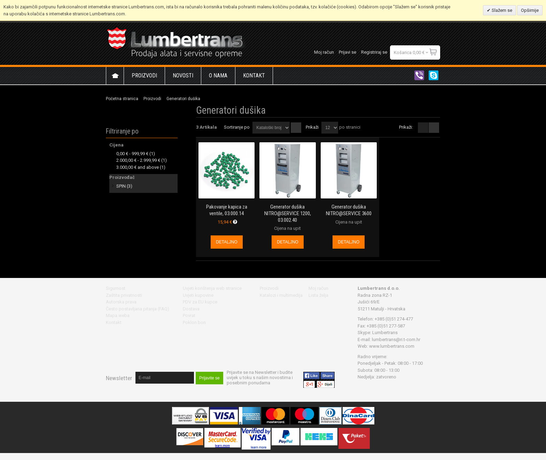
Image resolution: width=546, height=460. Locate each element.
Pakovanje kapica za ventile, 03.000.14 (226, 210)
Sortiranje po (237, 127)
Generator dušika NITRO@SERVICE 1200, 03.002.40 (287, 213)
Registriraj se (374, 52)
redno (434, 127)
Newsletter (119, 378)
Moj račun (324, 52)
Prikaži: (406, 127)
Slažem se (501, 10)
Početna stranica (122, 98)
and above (137, 167)
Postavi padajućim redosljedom (296, 127)
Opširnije (530, 10)
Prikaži (312, 127)
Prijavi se (347, 52)
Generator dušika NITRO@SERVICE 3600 (349, 210)
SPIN (121, 186)
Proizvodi (152, 98)
